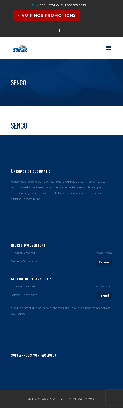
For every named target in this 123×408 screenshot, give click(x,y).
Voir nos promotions (46, 15)
